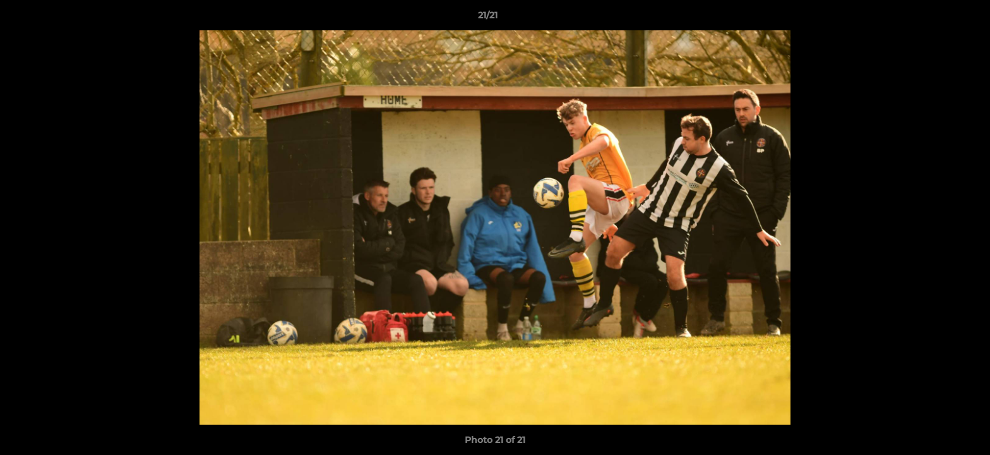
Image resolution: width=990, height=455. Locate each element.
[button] (937, 18)
